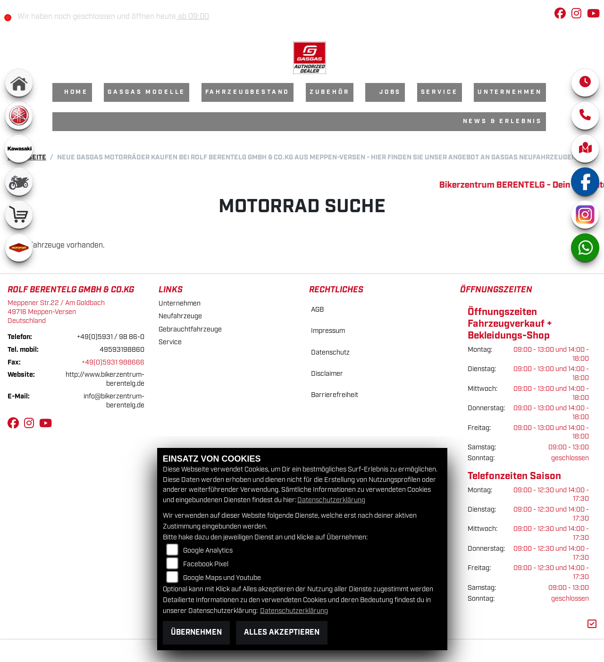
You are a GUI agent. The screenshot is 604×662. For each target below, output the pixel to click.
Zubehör (330, 92)
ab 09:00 (199, 17)
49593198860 (122, 349)
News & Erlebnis (503, 121)
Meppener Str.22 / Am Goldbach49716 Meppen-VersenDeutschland (56, 311)
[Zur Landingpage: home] (19, 82)
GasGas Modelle (146, 92)
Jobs (390, 92)
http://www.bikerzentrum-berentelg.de (105, 379)
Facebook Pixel (205, 564)
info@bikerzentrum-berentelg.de (114, 401)
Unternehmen (510, 92)
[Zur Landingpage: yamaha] (19, 115)
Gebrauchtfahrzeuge (190, 329)
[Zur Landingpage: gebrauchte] (19, 181)
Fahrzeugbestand (247, 92)
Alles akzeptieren (281, 632)
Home (76, 92)
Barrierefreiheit (334, 394)
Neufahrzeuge (180, 316)
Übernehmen (196, 632)
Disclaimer (327, 373)
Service (439, 92)
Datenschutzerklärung (331, 500)
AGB (317, 309)
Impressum (328, 330)
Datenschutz (330, 352)
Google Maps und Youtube (222, 577)
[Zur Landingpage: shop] (19, 214)
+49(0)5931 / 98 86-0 (110, 336)
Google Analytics (208, 550)
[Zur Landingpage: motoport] (19, 247)
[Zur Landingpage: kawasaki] (19, 148)
